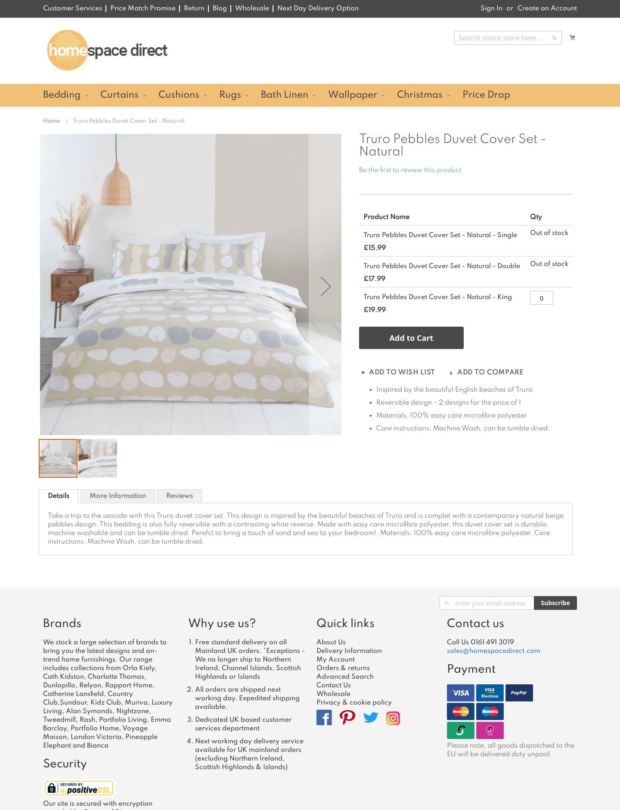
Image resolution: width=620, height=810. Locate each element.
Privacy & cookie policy (354, 702)
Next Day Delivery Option (318, 8)
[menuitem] (64, 95)
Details (58, 496)
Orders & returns (343, 668)
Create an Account (547, 8)
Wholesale (252, 8)
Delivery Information (349, 651)
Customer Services (72, 8)
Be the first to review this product (410, 170)
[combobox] (508, 38)
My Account (335, 659)
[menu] (310, 95)
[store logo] (107, 50)
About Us (331, 642)
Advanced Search (345, 677)
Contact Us (333, 685)
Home (51, 121)
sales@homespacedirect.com (493, 651)
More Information (118, 496)
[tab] (58, 496)
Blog (220, 8)
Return (194, 8)
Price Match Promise (143, 8)
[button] (326, 286)
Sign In (491, 8)
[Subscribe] (555, 603)
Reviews (179, 496)
